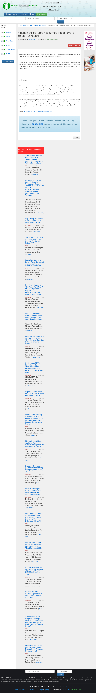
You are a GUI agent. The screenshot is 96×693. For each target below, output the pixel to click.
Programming (8, 49)
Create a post (8, 61)
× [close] (77, 118)
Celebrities (7, 41)
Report (76, 137)
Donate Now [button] (41, 14)
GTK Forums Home (25, 25)
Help (32, 14)
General (6, 32)
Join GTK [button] (15, 14)
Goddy (65, 687)
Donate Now (76, 689)
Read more (35, 174)
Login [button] (8, 14)
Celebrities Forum (40, 25)
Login (40, 689)
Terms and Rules (20, 689)
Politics (5, 36)
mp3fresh (32, 39)
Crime (5, 45)
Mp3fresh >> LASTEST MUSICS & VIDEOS (38, 111)
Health (5, 54)
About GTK (24, 14)
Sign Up (46, 689)
